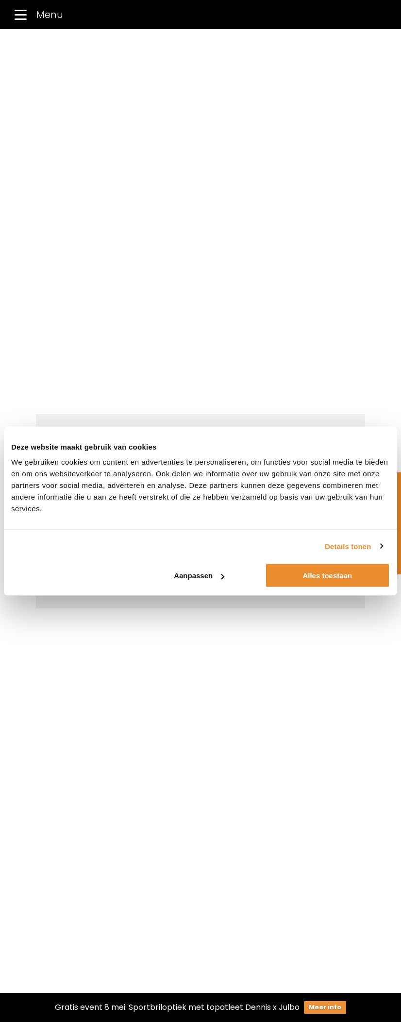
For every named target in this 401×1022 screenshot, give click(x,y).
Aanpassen (199, 575)
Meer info (325, 1007)
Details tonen (348, 546)
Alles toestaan (327, 575)
